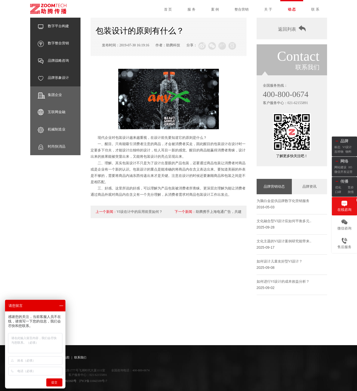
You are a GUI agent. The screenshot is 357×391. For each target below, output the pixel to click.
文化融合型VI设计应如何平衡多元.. (284, 221)
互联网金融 (51, 112)
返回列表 (292, 28)
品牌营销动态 (274, 186)
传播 (344, 181)
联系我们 (80, 357)
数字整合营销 (53, 43)
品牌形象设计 (53, 77)
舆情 (351, 192)
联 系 (315, 9)
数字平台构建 (53, 26)
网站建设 (340, 167)
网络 (344, 161)
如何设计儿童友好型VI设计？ (280, 261)
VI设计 (347, 147)
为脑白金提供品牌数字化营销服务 (283, 201)
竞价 (351, 187)
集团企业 (50, 95)
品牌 (344, 141)
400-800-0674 (285, 94)
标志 (337, 147)
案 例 (215, 9)
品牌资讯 (309, 186)
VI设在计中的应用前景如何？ (140, 212)
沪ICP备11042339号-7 (93, 381)
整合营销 (241, 9)
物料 (348, 151)
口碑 (338, 192)
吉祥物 (338, 151)
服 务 (191, 9)
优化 (338, 187)
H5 (350, 167)
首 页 (168, 9)
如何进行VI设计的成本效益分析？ (283, 281)
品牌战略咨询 (53, 60)
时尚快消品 (51, 146)
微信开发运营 (343, 172)
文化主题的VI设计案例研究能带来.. (284, 241)
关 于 (268, 9)
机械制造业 (51, 129)
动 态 (292, 9)
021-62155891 (298, 103)
